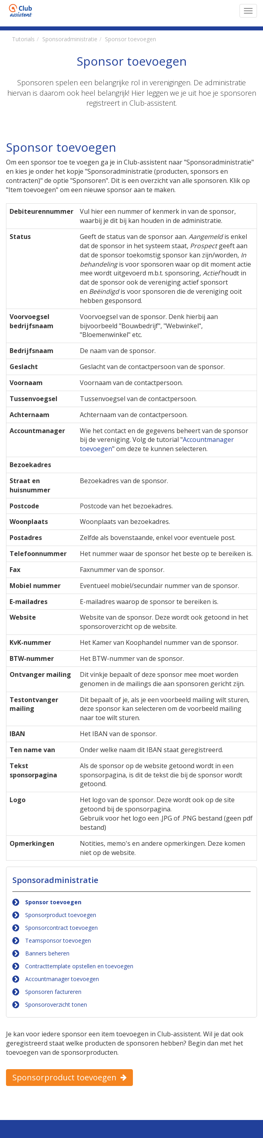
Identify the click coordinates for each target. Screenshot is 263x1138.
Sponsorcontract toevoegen (61, 927)
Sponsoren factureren (53, 991)
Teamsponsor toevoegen (58, 940)
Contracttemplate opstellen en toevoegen (79, 966)
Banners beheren (47, 953)
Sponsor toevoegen (53, 902)
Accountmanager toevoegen (62, 979)
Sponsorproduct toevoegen (60, 915)
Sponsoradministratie (55, 880)
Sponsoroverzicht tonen (56, 1004)
